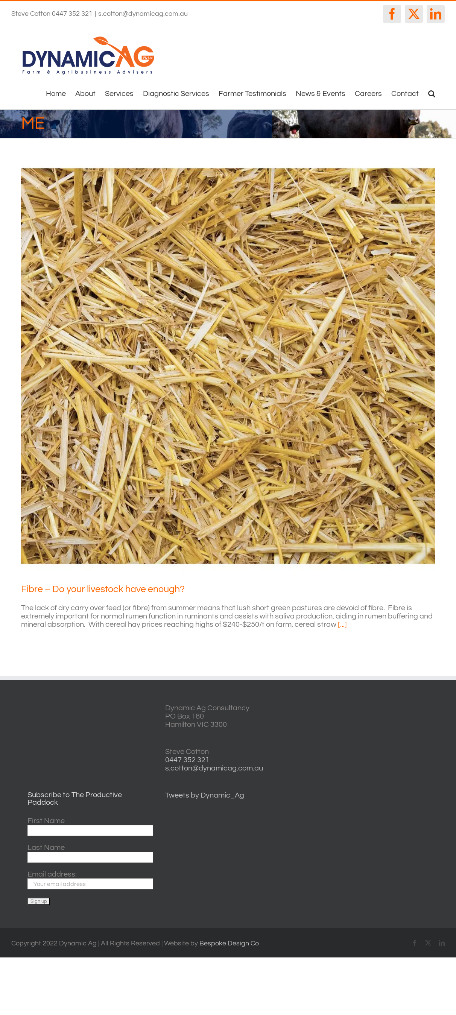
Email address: (52, 874)
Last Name (46, 847)
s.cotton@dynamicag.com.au (143, 13)
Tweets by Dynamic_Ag (204, 795)
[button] (431, 93)
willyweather (397, 708)
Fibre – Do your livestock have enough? (103, 589)
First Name (46, 821)
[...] (342, 624)
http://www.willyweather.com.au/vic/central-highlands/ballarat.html (397, 755)
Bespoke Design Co (229, 943)
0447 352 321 (187, 760)
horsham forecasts (397, 779)
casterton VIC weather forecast (397, 732)
